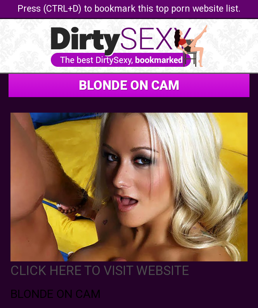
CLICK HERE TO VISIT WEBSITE (99, 270)
